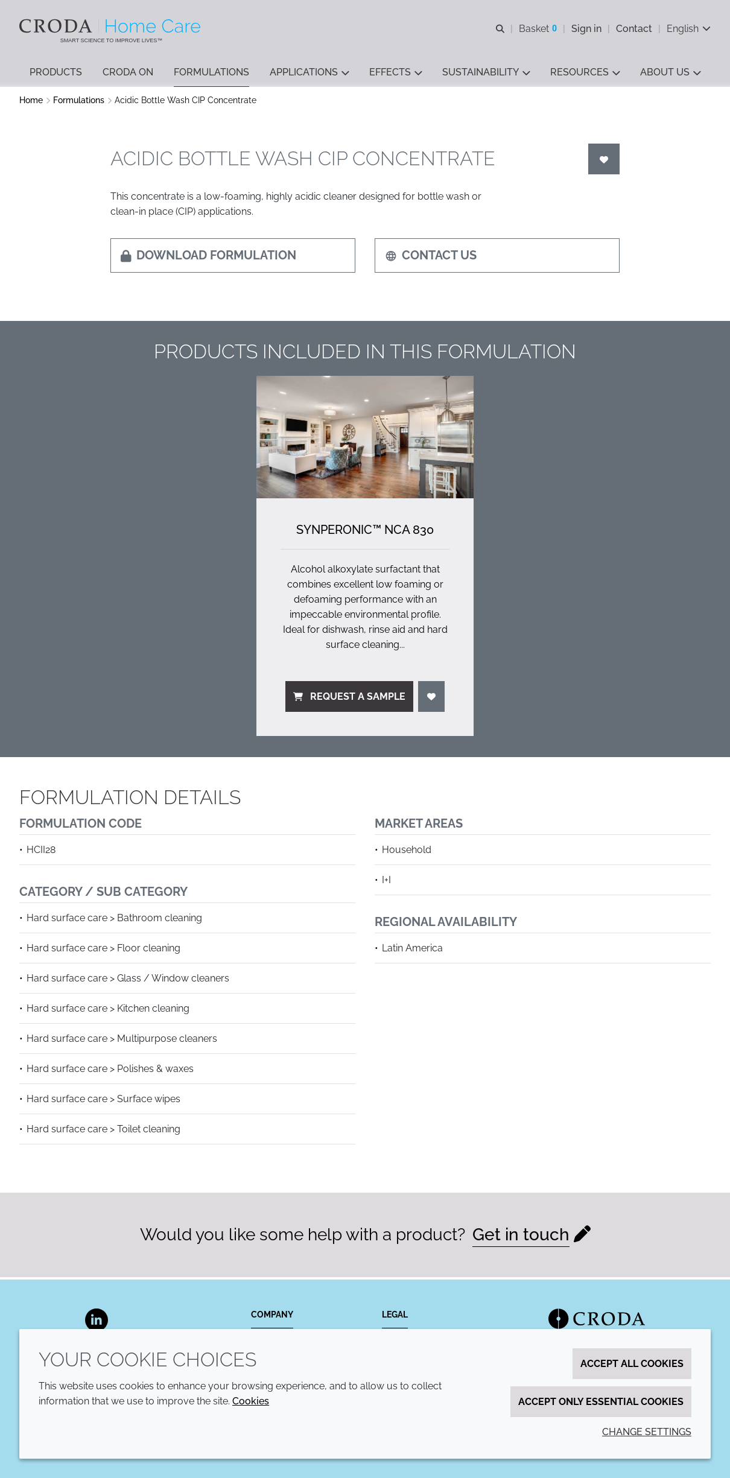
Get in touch (521, 1238)
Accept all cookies (632, 1363)
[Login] (604, 162)
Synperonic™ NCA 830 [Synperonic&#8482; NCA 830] (365, 532)
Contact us (431, 258)
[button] (56, 72)
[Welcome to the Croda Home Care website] (111, 26)
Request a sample (349, 699)
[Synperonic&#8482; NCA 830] (365, 440)
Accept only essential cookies (601, 1401)
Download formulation (208, 258)
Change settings (646, 1432)
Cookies (250, 1401)
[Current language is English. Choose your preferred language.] (689, 28)
